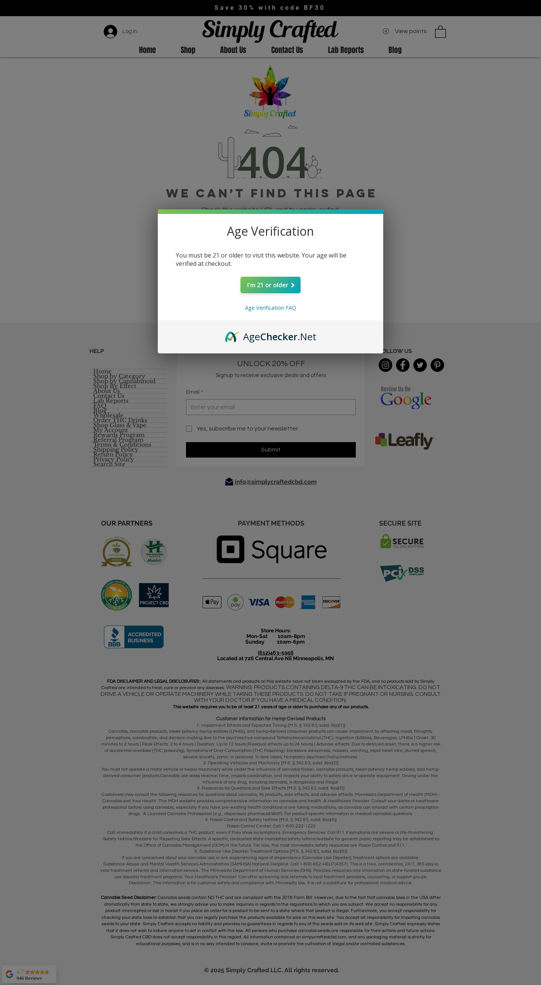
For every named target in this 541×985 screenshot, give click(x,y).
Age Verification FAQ (270, 307)
